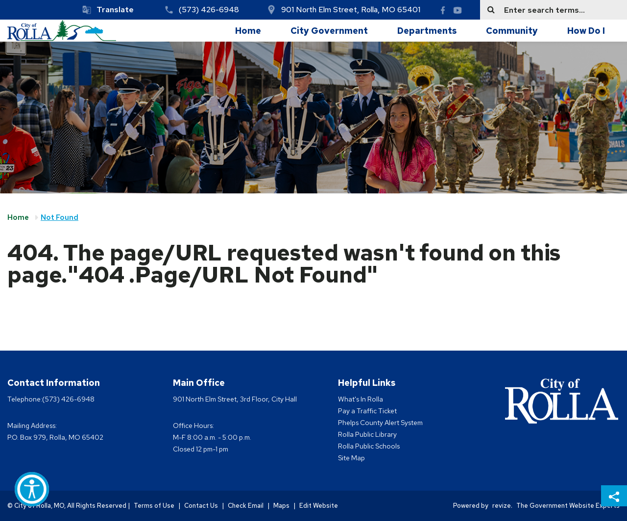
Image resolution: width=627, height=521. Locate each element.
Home (248, 30)
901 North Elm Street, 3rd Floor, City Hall (235, 399)
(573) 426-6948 (209, 9)
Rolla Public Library (367, 434)
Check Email (246, 505)
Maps (281, 505)
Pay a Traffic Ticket (367, 410)
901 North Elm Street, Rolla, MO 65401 (350, 9)
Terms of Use (154, 505)
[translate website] (108, 9)
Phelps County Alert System (380, 422)
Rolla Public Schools (369, 446)
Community (512, 30)
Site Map (351, 457)
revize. (502, 505)
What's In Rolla (360, 399)
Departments (427, 30)
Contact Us (201, 505)
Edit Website (318, 505)
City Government (329, 30)
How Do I (586, 30)
